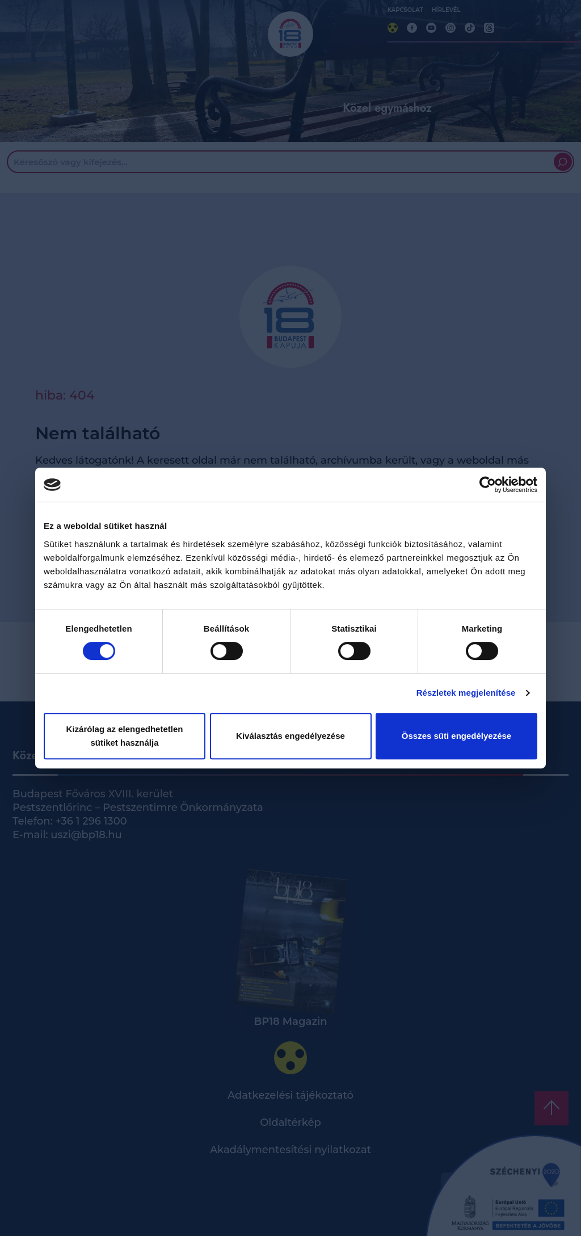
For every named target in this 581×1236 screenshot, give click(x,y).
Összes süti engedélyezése (456, 736)
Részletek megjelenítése (466, 692)
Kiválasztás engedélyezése (290, 736)
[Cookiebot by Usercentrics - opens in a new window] (487, 484)
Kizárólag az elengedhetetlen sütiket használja (124, 735)
